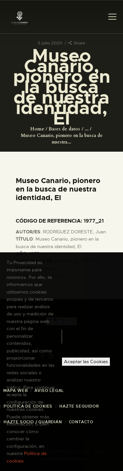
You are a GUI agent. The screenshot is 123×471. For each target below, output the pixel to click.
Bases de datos (64, 129)
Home (37, 129)
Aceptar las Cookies (86, 361)
